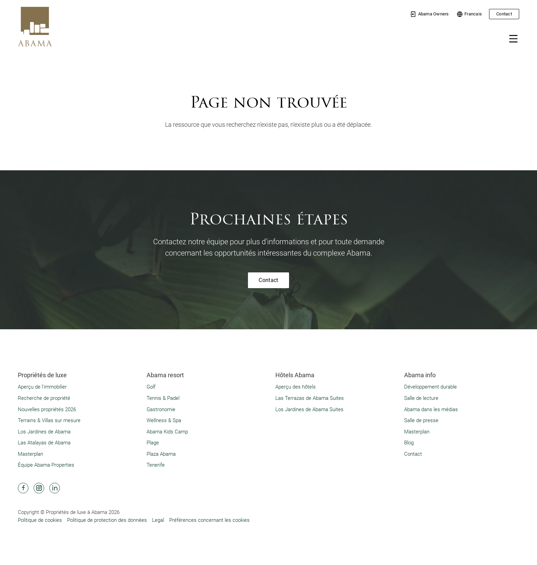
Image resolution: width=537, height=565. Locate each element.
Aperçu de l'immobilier (42, 387)
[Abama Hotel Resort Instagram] (39, 488)
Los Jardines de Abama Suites (309, 409)
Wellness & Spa (164, 420)
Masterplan (30, 454)
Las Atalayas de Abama (44, 443)
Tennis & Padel (163, 398)
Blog (409, 443)
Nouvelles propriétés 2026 (47, 409)
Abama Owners (429, 14)
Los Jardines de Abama (44, 432)
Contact (504, 13)
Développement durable (430, 387)
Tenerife (156, 465)
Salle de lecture (421, 398)
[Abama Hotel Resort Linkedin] (54, 488)
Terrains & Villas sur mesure (49, 420)
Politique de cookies (40, 520)
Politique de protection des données (107, 520)
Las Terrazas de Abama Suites (309, 398)
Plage (153, 443)
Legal (158, 520)
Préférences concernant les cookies (209, 520)
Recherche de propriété (44, 398)
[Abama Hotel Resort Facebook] (23, 488)
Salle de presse (421, 420)
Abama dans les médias (431, 409)
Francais (469, 14)
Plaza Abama (161, 454)
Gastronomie (161, 409)
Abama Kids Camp (167, 432)
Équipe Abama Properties (46, 465)
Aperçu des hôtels (295, 387)
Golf (151, 387)
